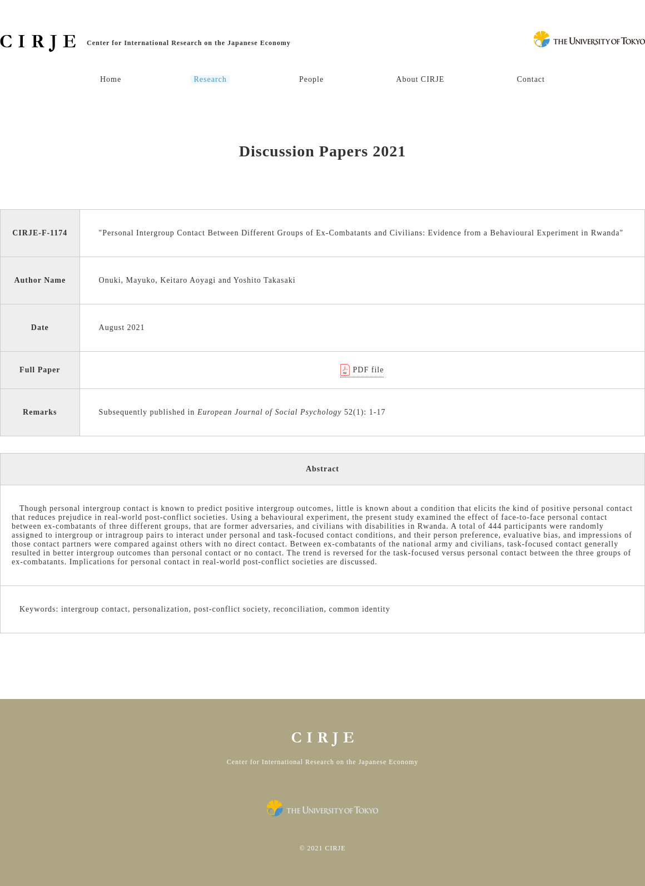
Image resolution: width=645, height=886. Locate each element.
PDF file (368, 370)
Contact (531, 79)
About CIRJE (420, 79)
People (311, 79)
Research (210, 79)
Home (110, 79)
